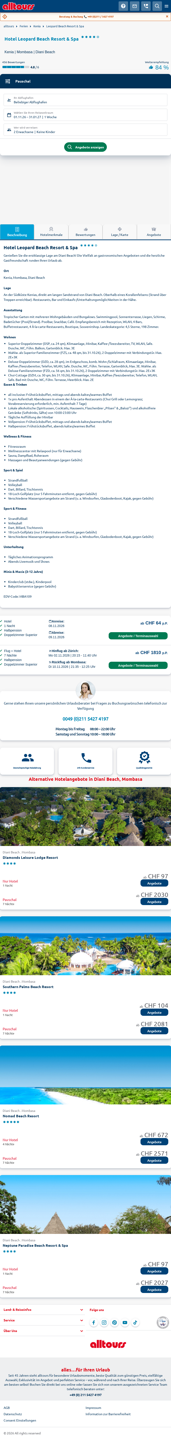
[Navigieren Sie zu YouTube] (125, 1322)
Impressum (93, 1408)
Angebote (154, 883)
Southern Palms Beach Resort (28, 986)
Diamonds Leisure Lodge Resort (30, 857)
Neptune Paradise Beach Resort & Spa (35, 1245)
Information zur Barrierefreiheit (108, 1414)
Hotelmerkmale (51, 231)
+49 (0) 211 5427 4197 (86, 1395)
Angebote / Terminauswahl (138, 636)
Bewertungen (85, 231)
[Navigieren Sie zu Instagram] (104, 1322)
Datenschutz (13, 1414)
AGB (7, 1408)
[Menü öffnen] (166, 6)
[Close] (167, 16)
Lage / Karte (119, 231)
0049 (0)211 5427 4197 (85, 718)
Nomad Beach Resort (21, 1115)
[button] (42, 1309)
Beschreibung (17, 231)
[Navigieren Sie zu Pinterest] (114, 1322)
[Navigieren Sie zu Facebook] (94, 1322)
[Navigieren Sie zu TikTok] (135, 1322)
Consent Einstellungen (20, 1420)
